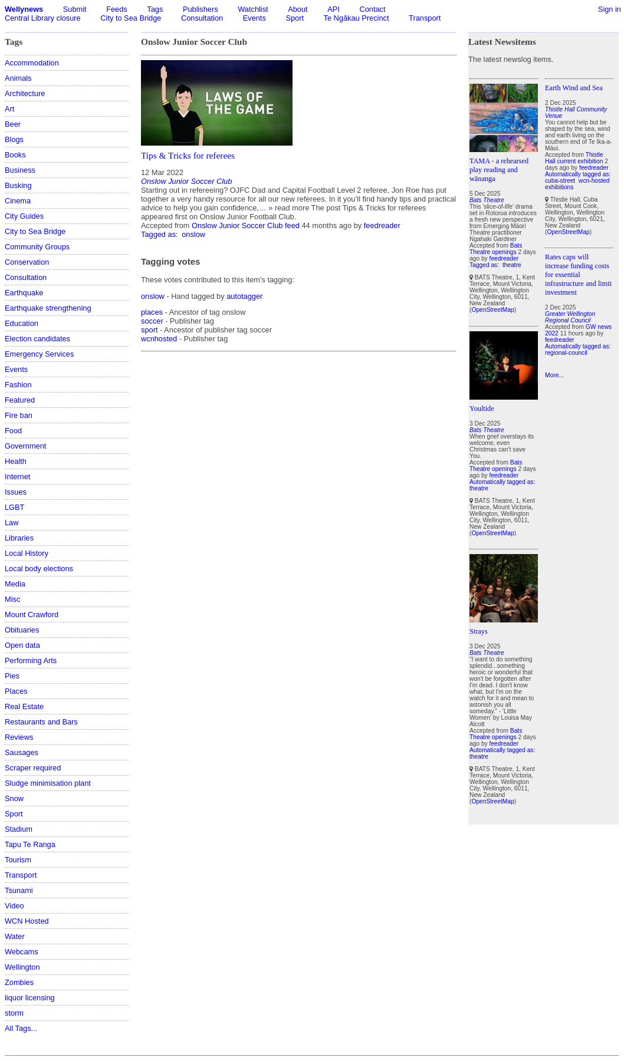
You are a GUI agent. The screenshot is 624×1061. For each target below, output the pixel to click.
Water (15, 936)
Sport (294, 18)
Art (9, 108)
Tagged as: (160, 234)
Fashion (18, 384)
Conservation (27, 262)
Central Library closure (43, 18)
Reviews (19, 737)
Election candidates (37, 338)
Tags (155, 9)
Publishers (200, 9)
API (333, 9)
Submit (75, 9)
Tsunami (19, 890)
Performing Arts (31, 660)
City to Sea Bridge (130, 18)
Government (25, 445)
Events (254, 18)
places (152, 312)
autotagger (244, 296)
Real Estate (24, 706)
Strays (478, 631)
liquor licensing (30, 997)
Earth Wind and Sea (574, 88)
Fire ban (18, 415)
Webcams (21, 951)
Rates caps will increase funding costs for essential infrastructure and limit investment (578, 274)
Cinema (18, 200)
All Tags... (21, 1028)
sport (149, 329)
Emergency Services (39, 354)
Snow (14, 798)
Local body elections (39, 568)
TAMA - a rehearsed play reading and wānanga (498, 170)
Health (16, 461)
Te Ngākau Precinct (356, 18)
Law (11, 522)
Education (21, 323)
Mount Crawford (31, 614)
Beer (13, 124)
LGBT (14, 507)
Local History (26, 553)
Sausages (21, 752)
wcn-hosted (594, 180)
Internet (17, 476)
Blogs (14, 139)
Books (15, 154)
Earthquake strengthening (48, 308)
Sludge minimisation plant (48, 783)
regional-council (566, 353)
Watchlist (253, 9)
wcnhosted (159, 338)
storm (14, 1013)
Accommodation (32, 62)
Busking (18, 185)
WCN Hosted (27, 921)
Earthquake (24, 292)
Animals (18, 78)
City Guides (24, 216)
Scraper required (33, 767)
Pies (12, 675)
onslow (193, 234)
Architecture (25, 93)
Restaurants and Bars (41, 721)
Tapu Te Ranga (30, 844)
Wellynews (24, 9)
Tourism (18, 859)
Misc (12, 599)
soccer (152, 321)
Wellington (22, 967)
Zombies (19, 982)
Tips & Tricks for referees (188, 155)
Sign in (609, 9)
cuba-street (560, 180)
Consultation (202, 18)
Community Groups (37, 246)
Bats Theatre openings (495, 248)
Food (13, 430)
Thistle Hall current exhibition (574, 157)
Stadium (18, 829)
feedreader (382, 225)
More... (554, 375)
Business (20, 170)
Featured (20, 400)
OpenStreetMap (492, 310)
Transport (425, 18)
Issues (16, 491)
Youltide (481, 408)
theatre (512, 265)
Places (16, 691)
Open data (22, 645)
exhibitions (559, 187)
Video (14, 905)
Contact (372, 9)
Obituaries (22, 629)
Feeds (116, 9)
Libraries (19, 537)
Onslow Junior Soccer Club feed (246, 225)
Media (15, 583)
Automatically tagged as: (502, 482)
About (297, 9)
